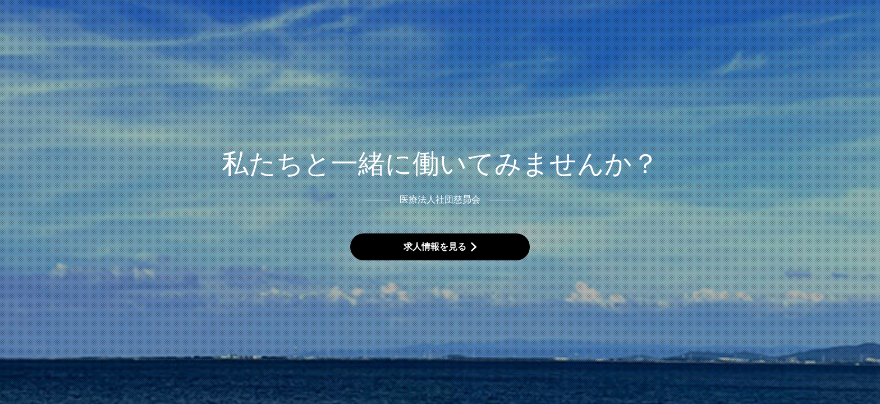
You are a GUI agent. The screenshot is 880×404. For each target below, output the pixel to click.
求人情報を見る (435, 246)
